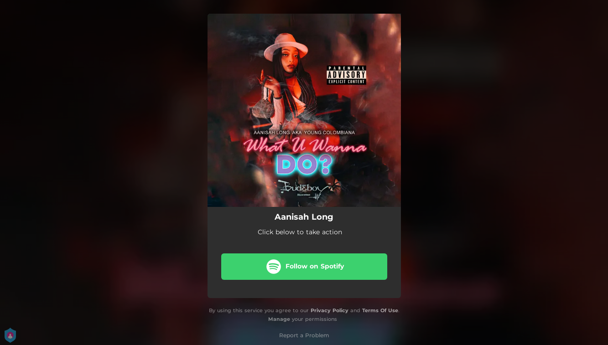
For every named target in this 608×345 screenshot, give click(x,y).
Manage (279, 319)
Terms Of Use (380, 310)
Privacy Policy (329, 310)
